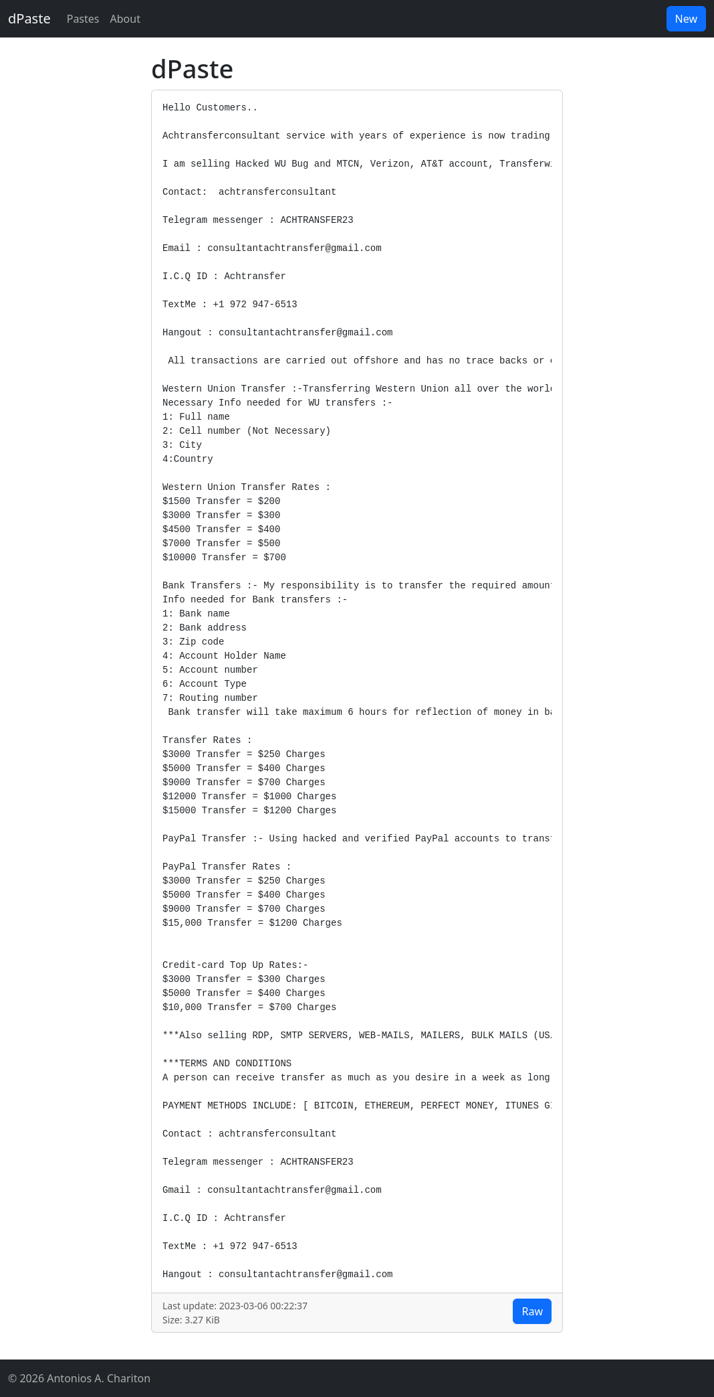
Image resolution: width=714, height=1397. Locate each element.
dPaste (29, 18)
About (125, 18)
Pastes (83, 18)
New (686, 18)
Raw (532, 1311)
